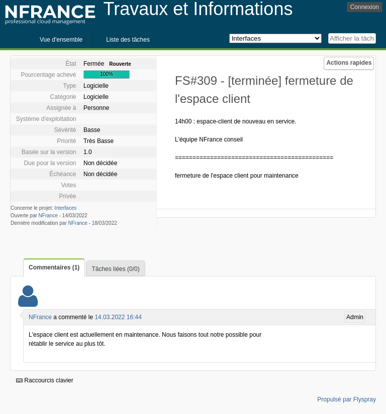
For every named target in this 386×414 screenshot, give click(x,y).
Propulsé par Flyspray (346, 399)
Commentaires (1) (54, 267)
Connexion (364, 7)
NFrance (48, 215)
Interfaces (65, 208)
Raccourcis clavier (44, 380)
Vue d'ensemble (61, 39)
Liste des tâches (128, 39)
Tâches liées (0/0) (115, 268)
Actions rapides (348, 62)
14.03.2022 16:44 (117, 317)
